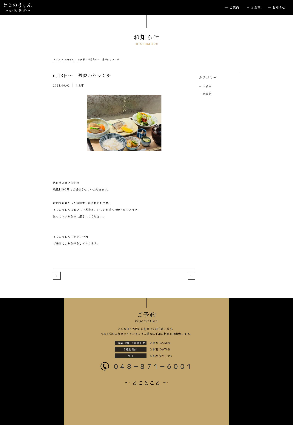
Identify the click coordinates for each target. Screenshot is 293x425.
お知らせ (279, 7)
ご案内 (234, 7)
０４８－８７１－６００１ (152, 366)
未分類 (207, 94)
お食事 (256, 7)
